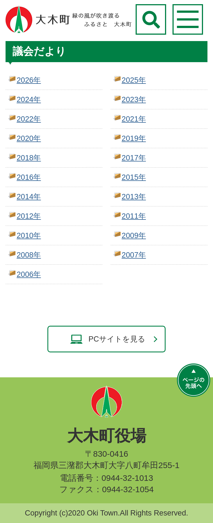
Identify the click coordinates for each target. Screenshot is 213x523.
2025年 (134, 80)
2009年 (134, 235)
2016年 (29, 177)
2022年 (29, 119)
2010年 (29, 235)
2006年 (29, 274)
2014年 (29, 196)
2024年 (29, 99)
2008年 (29, 255)
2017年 (134, 157)
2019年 (134, 138)
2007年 (134, 255)
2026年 (29, 80)
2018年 (29, 157)
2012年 (29, 216)
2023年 (134, 99)
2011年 (134, 216)
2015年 (134, 177)
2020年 (29, 138)
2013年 (134, 196)
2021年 (134, 119)
